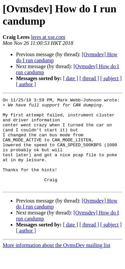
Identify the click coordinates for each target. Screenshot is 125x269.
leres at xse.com (48, 37)
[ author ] (26, 84)
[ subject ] (111, 78)
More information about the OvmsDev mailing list (56, 263)
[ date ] (70, 78)
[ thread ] (89, 78)
